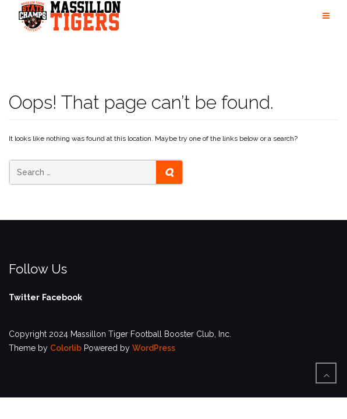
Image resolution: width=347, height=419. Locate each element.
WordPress (153, 348)
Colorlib (66, 348)
